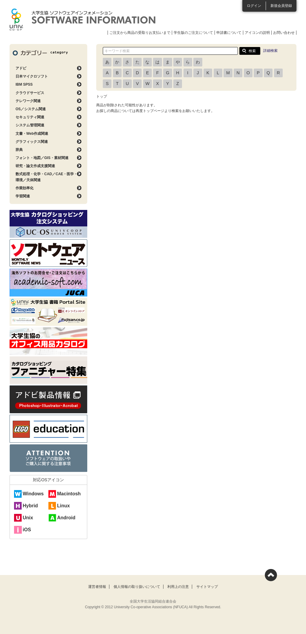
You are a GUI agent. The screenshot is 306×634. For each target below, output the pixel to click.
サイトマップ (207, 587)
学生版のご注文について (193, 33)
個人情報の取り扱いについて (137, 587)
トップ (101, 96)
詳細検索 (270, 51)
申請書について (228, 33)
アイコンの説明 (257, 33)
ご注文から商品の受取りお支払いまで (139, 33)
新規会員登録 (281, 6)
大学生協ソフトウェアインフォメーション (82, 19)
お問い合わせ (284, 33)
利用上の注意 (178, 587)
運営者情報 (97, 587)
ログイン (254, 6)
